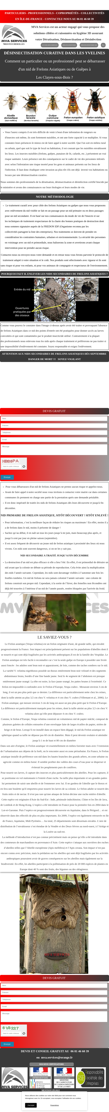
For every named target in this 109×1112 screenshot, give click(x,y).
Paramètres (54, 1105)
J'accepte (30, 1105)
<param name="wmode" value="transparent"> (54, 385)
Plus (103, 45)
